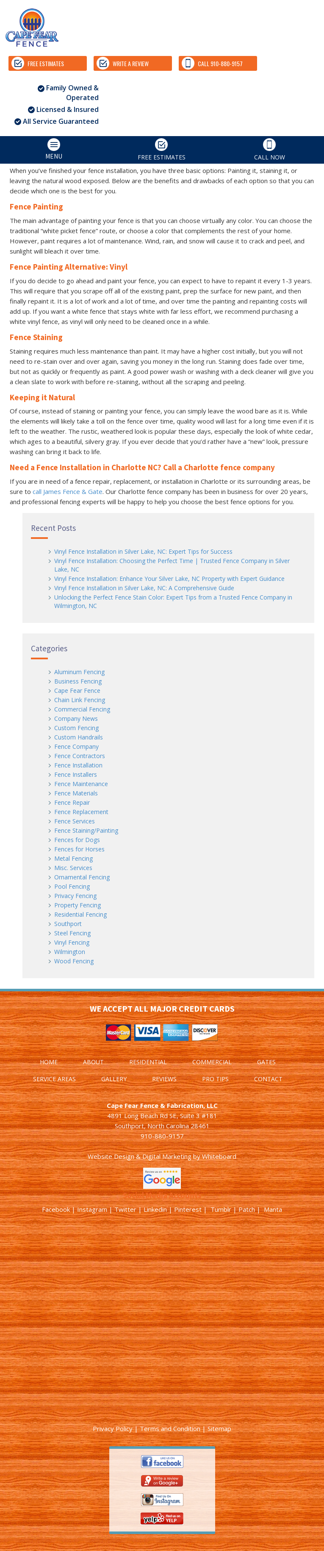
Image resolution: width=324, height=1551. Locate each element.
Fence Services (74, 821)
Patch (246, 1209)
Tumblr (220, 1209)
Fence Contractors (79, 756)
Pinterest (188, 1209)
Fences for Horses (79, 849)
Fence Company (76, 746)
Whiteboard (219, 1156)
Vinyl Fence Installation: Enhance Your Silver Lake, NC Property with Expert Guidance (169, 579)
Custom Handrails (78, 737)
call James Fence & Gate (67, 491)
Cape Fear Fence (77, 690)
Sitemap (219, 1428)
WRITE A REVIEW (123, 63)
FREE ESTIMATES (37, 63)
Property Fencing (77, 905)
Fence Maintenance (81, 784)
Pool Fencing (72, 886)
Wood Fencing (74, 961)
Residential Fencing (80, 914)
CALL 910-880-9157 (212, 63)
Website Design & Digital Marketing (139, 1156)
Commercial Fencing (82, 709)
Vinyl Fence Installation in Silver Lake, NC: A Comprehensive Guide (144, 588)
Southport (68, 924)
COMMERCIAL (212, 1062)
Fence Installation (78, 765)
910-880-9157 (162, 1136)
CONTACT (268, 1079)
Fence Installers (75, 774)
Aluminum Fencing (79, 672)
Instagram (92, 1209)
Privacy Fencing (75, 896)
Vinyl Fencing (71, 942)
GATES (266, 1062)
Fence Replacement (81, 812)
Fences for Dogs (77, 840)
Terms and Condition (170, 1428)
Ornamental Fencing (82, 877)
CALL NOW (269, 149)
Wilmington (69, 952)
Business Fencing (78, 681)
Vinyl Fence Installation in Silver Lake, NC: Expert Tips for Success (143, 551)
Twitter (125, 1209)
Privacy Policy (113, 1428)
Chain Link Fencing (79, 700)
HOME (49, 1062)
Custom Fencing (76, 728)
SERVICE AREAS (54, 1079)
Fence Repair (72, 802)
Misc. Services (73, 868)
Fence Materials (76, 793)
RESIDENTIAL (148, 1062)
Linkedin (155, 1209)
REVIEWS (164, 1079)
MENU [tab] (33, 149)
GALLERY (114, 1079)
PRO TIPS (215, 1079)
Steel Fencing (72, 933)
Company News (76, 718)
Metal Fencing (73, 858)
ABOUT (93, 1062)
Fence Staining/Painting (86, 830)
